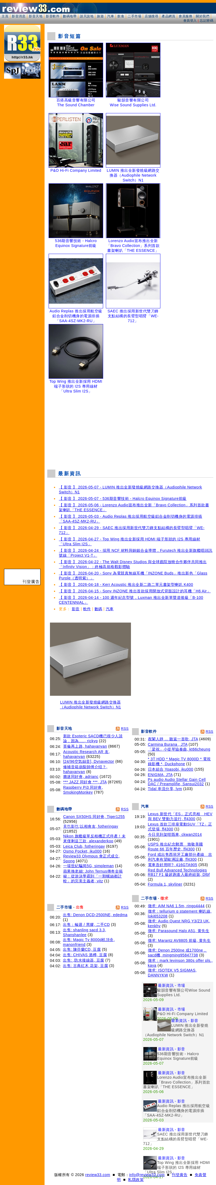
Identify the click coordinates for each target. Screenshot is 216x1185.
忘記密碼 (206, 20)
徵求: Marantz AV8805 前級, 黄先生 (179, 940)
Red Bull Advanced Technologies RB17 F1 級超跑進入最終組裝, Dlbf (179, 872)
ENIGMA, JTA (160, 775)
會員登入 (190, 20)
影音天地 (35, 16)
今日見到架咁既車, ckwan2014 (175, 834)
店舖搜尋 (151, 16)
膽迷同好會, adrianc (81, 776)
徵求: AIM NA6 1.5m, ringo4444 (176, 906)
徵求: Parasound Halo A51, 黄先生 (179, 931)
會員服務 (185, 16)
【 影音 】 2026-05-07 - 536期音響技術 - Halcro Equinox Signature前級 (123, 498)
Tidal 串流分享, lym (165, 789)
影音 (76, 609)
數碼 (98, 609)
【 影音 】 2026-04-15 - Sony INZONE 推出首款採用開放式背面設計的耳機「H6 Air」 (135, 591)
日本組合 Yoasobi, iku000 (170, 769)
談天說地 (86, 16)
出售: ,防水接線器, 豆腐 (83, 960)
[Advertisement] (130, 430)
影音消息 (18, 16)
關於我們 (202, 16)
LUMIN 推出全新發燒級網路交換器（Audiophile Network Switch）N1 (90, 703)
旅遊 (100, 16)
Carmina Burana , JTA (168, 744)
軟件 (87, 609)
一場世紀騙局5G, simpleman (88, 866)
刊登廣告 (179, 1175)
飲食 (120, 16)
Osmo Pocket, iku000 (82, 851)
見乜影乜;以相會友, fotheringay (90, 826)
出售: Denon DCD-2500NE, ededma (95, 915)
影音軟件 (52, 16)
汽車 (110, 16)
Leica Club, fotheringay (84, 846)
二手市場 (134, 16)
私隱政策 (136, 1179)
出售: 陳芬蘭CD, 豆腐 (82, 949)
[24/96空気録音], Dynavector (88, 761)
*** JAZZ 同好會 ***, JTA (85, 782)
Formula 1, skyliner (165, 884)
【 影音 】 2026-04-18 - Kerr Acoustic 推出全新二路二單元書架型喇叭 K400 (126, 584)
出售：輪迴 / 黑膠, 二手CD (86, 924)
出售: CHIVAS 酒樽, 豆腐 (85, 955)
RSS (125, 729)
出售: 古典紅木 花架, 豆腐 (85, 965)
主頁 (5, 16)
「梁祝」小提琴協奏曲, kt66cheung (179, 749)
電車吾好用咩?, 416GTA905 (172, 865)
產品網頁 (168, 16)
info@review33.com (147, 1175)
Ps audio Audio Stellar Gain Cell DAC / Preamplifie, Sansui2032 (177, 781)
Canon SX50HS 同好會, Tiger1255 (94, 816)
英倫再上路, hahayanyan (85, 746)
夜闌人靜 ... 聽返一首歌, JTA (173, 739)
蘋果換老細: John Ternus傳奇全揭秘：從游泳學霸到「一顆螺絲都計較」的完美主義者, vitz (93, 876)
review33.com (97, 1175)
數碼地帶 (69, 16)
